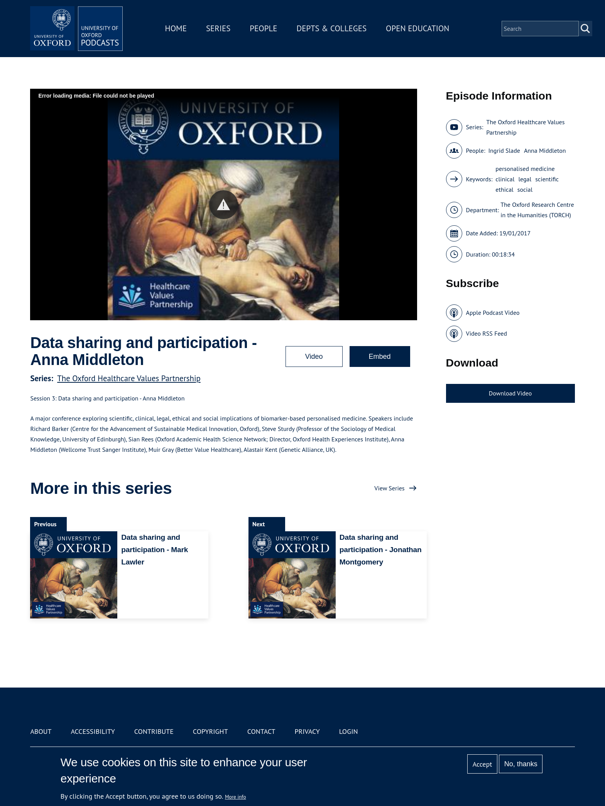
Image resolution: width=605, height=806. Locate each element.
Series (218, 28)
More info (235, 796)
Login (348, 731)
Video (314, 356)
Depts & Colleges (332, 28)
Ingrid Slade (504, 150)
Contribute (154, 731)
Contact (261, 731)
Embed (380, 356)
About (40, 731)
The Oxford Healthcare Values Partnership (129, 378)
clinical (504, 179)
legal (524, 179)
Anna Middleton (545, 150)
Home (176, 28)
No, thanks (520, 764)
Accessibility (93, 731)
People (263, 28)
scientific (547, 179)
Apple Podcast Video (493, 312)
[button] (223, 204)
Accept (482, 764)
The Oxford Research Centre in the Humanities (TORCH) (537, 210)
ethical (504, 189)
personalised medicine (524, 168)
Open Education (417, 28)
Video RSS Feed (486, 333)
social (524, 189)
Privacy (307, 731)
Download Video (510, 393)
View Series (389, 488)
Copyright (210, 731)
